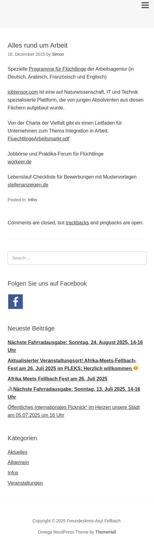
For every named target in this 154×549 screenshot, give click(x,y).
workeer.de (19, 161)
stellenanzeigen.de (28, 184)
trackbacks (77, 222)
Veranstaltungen (25, 483)
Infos (32, 199)
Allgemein (18, 462)
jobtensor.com (23, 92)
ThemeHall (105, 532)
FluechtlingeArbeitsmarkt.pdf (38, 138)
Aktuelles (17, 452)
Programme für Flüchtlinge (57, 69)
